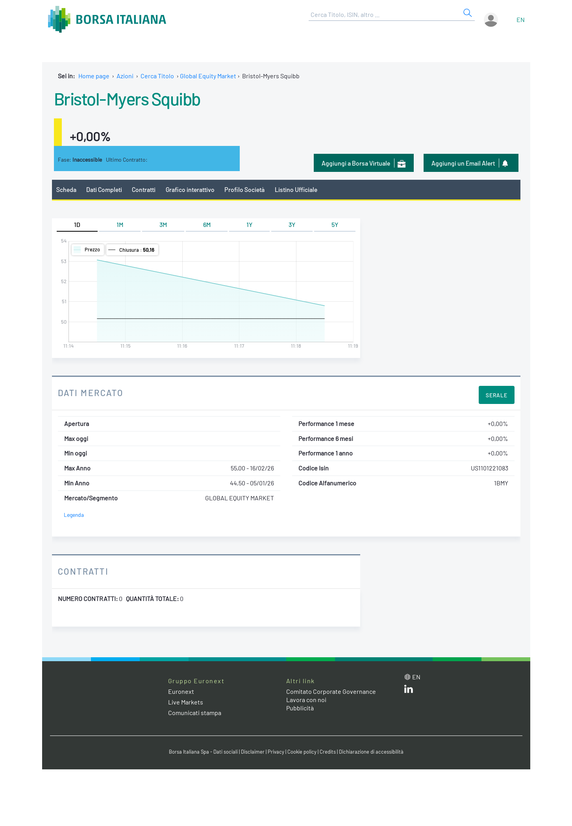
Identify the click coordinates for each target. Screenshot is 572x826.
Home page (93, 75)
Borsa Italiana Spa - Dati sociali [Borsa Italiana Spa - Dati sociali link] (203, 752)
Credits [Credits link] (328, 752)
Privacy (276, 752)
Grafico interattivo (190, 189)
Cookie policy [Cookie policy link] (302, 752)
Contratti (143, 189)
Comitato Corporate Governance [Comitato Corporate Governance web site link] (331, 691)
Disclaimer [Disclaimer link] (253, 752)
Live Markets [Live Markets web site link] (185, 702)
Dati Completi (104, 189)
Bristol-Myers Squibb (127, 98)
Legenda (74, 514)
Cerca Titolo (157, 75)
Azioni (125, 75)
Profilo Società (244, 189)
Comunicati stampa (194, 712)
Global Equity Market (208, 75)
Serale (496, 395)
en (520, 19)
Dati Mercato (91, 392)
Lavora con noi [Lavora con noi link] (306, 699)
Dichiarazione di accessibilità (371, 752)
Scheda (66, 189)
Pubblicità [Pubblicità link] (300, 708)
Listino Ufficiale (296, 189)
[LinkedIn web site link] (408, 690)
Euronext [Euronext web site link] (181, 691)
